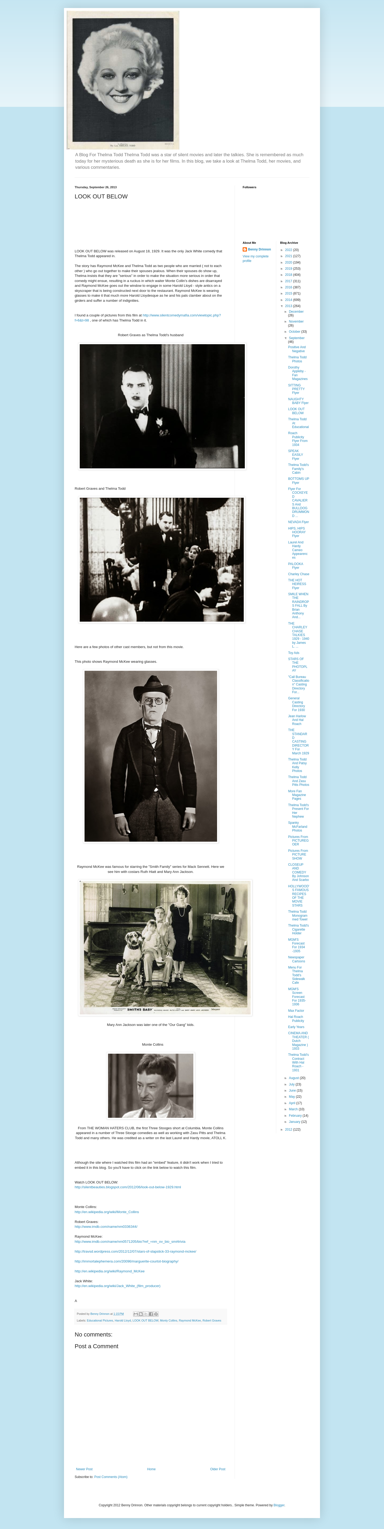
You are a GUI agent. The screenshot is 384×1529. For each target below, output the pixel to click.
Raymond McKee (190, 1320)
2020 (289, 262)
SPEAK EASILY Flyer (295, 455)
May (292, 1097)
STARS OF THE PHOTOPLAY (297, 664)
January (295, 1122)
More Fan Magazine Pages (297, 795)
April (292, 1103)
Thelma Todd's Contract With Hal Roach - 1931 (298, 1062)
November (296, 321)
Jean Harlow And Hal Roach (297, 720)
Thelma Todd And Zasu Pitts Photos (298, 781)
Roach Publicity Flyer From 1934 (297, 438)
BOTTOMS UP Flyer (298, 480)
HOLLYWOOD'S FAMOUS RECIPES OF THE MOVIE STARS (298, 895)
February (295, 1116)
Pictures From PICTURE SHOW (298, 854)
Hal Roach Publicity (296, 1018)
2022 (289, 250)
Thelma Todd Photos (297, 359)
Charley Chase (298, 574)
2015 (289, 293)
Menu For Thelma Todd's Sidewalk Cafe (296, 975)
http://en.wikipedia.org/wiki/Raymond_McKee (110, 1271)
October (295, 332)
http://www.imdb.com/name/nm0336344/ (106, 1227)
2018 (289, 275)
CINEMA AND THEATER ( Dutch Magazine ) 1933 (298, 1040)
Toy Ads (293, 653)
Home (151, 1469)
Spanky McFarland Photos (297, 826)
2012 (289, 1129)
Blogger (279, 1505)
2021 (289, 256)
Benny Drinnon (259, 249)
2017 (289, 281)
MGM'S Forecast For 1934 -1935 (296, 945)
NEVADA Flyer (298, 522)
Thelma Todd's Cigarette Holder (298, 929)
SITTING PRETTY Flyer (296, 389)
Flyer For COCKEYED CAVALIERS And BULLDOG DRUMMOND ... (298, 502)
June (293, 1090)
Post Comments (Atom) (110, 1477)
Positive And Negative (297, 349)
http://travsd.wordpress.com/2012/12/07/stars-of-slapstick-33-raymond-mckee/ (135, 1251)
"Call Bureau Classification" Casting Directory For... (298, 684)
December (296, 311)
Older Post (217, 1469)
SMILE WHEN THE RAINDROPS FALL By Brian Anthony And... (298, 605)
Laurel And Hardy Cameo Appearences (297, 550)
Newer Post (84, 1469)
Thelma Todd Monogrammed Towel (297, 915)
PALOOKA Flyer (295, 566)
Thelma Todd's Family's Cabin (298, 469)
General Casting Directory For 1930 (296, 704)
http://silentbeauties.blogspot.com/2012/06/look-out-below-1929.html (128, 1187)
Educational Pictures (100, 1320)
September (297, 338)
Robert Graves (212, 1320)
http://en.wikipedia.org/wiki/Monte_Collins (107, 1212)
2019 (289, 268)
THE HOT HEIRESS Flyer (297, 584)
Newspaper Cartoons (296, 959)
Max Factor (296, 1011)
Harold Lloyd (123, 1320)
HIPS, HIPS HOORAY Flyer (297, 532)
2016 (289, 287)
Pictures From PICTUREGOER (298, 840)
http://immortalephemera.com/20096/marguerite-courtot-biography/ (126, 1261)
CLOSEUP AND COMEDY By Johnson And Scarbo (298, 872)
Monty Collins (168, 1320)
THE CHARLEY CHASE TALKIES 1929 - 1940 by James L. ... (298, 635)
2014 (289, 300)
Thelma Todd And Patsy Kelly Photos (297, 765)
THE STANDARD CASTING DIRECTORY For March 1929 (298, 741)
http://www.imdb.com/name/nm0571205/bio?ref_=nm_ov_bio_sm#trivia (130, 1242)
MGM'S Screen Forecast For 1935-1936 (297, 996)
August (294, 1078)
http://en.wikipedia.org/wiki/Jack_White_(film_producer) (118, 1286)
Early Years (296, 1027)
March (294, 1109)
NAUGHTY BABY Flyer (298, 401)
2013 (289, 306)
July (292, 1084)
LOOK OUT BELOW (145, 1320)
